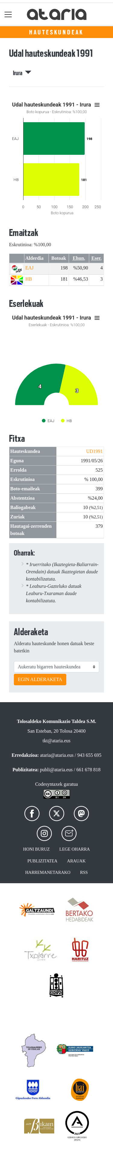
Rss (84, 872)
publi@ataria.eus (56, 769)
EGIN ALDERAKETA (40, 679)
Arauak (76, 860)
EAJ (29, 267)
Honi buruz (36, 849)
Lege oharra (74, 849)
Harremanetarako (48, 872)
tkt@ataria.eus (56, 740)
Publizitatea (42, 860)
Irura (22, 73)
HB (28, 279)
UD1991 (94, 451)
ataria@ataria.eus (57, 755)
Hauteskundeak (56, 32)
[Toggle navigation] (8, 14)
